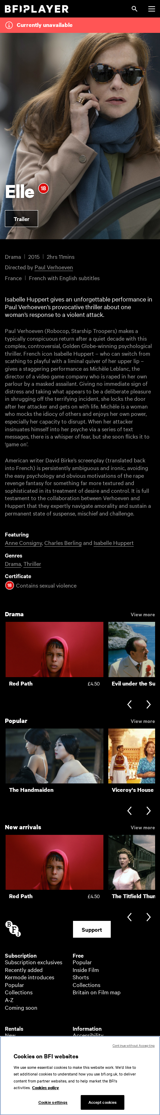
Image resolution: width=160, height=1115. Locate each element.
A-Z (9, 999)
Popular (14, 984)
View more (143, 613)
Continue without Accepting (133, 1053)
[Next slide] (148, 705)
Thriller (32, 563)
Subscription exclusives (33, 962)
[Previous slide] (129, 705)
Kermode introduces (29, 977)
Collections (18, 992)
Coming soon (21, 1007)
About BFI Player (93, 1042)
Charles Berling (63, 542)
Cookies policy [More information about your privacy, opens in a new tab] (45, 1096)
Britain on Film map (97, 992)
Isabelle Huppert (114, 542)
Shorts (81, 977)
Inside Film (86, 969)
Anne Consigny (23, 542)
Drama (13, 563)
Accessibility (88, 1035)
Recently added (24, 969)
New (10, 1035)
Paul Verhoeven (54, 267)
